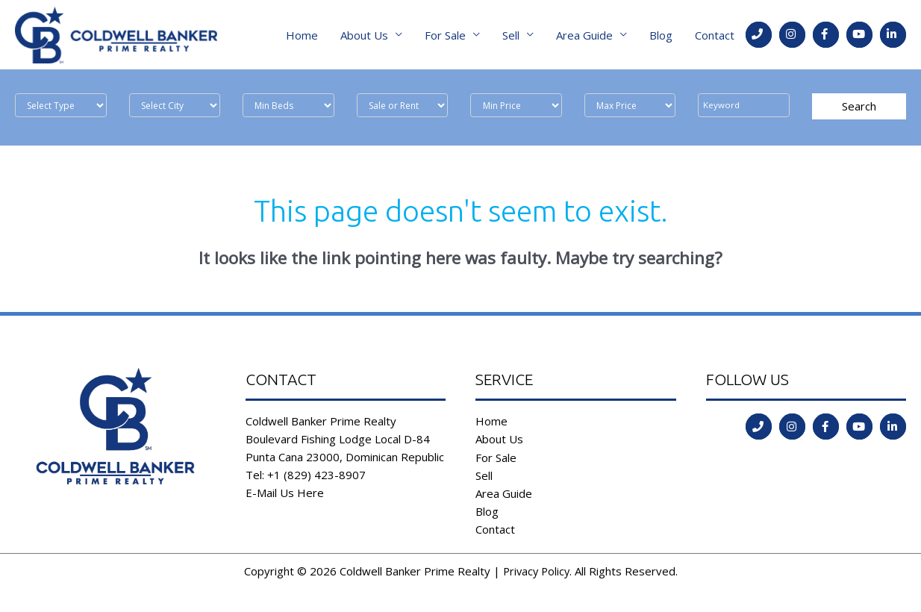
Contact (714, 37)
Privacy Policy (536, 575)
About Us (364, 37)
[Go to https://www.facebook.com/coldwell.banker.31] (826, 37)
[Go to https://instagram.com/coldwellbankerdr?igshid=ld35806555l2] (792, 37)
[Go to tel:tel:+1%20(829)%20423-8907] (759, 37)
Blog (660, 37)
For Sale (445, 37)
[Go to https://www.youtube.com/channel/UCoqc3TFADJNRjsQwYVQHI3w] (859, 37)
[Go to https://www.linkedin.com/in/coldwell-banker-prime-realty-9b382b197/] (893, 37)
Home (302, 37)
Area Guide (584, 37)
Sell (510, 37)
